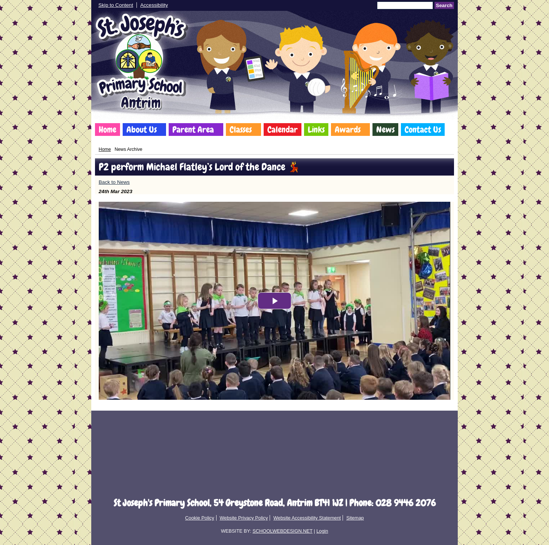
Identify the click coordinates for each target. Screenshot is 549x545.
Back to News (114, 182)
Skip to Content (115, 5)
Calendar (282, 129)
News (385, 129)
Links (316, 129)
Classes (241, 129)
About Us (141, 129)
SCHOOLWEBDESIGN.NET (282, 531)
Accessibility (154, 5)
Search (444, 5)
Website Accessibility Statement (307, 518)
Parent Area (193, 129)
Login (322, 531)
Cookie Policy (199, 518)
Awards (348, 129)
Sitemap (355, 518)
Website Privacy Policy (244, 518)
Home (107, 129)
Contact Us (423, 129)
